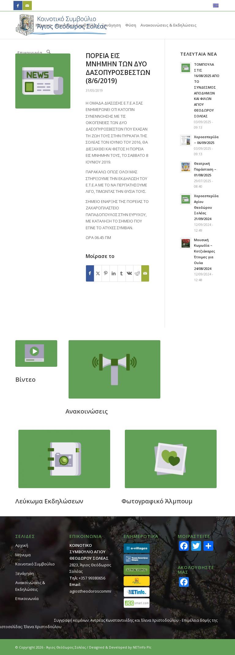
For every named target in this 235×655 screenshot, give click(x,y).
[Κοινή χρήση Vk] (129, 273)
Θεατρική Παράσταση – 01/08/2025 (205, 169)
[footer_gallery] (171, 459)
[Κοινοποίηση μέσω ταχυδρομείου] (145, 273)
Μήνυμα (23, 554)
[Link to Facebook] (17, 5)
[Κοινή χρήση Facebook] (90, 273)
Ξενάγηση (24, 573)
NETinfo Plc (142, 647)
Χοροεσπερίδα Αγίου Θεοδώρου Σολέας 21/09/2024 (206, 207)
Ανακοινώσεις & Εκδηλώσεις (30, 586)
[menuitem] (24, 25)
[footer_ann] (114, 369)
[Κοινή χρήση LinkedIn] (114, 273)
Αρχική (21, 545)
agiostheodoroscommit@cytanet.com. (104, 591)
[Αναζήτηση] (48, 52)
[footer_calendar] (64, 459)
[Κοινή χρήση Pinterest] (106, 273)
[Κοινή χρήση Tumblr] (121, 273)
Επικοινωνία (27, 598)
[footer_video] (36, 353)
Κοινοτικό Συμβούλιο (35, 564)
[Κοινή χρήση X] (98, 273)
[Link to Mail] (27, 5)
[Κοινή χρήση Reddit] (137, 273)
